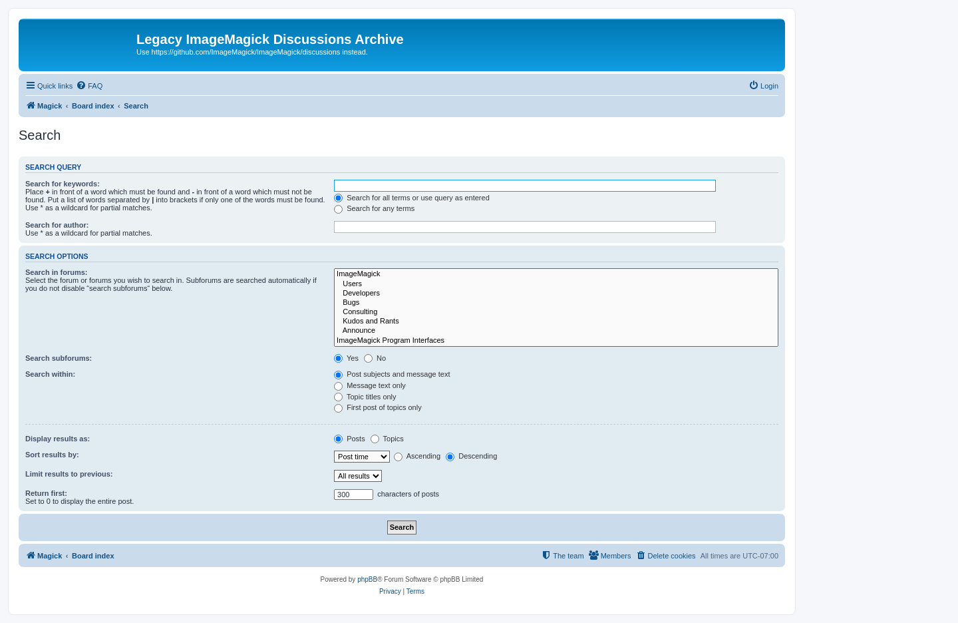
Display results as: (57, 439)
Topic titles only (365, 397)
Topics (387, 439)
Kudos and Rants (556, 321)
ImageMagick (556, 274)
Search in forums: (56, 272)
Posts (349, 439)
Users (556, 284)
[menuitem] (89, 86)
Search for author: (56, 225)
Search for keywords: (62, 184)
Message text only (370, 385)
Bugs (556, 303)
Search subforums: (58, 358)
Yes (346, 358)
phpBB (367, 579)
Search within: (50, 374)
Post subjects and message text (392, 374)
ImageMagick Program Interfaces (556, 340)
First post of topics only (378, 407)
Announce (556, 330)
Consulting (556, 312)
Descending (471, 456)
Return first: (46, 493)
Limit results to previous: (68, 474)
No (375, 358)
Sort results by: (52, 455)
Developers (556, 293)
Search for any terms (374, 208)
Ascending (417, 456)
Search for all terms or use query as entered (412, 198)
